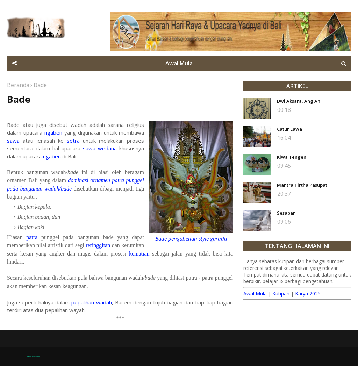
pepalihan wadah (91, 302)
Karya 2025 (308, 293)
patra (31, 237)
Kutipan (280, 293)
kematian (139, 254)
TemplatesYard (33, 356)
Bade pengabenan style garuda (191, 238)
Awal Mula (255, 293)
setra (73, 140)
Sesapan (286, 213)
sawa (13, 140)
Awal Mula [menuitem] (179, 63)
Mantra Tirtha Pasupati (303, 185)
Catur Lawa (289, 129)
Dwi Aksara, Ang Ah (298, 101)
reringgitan (98, 245)
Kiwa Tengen (291, 157)
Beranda (18, 85)
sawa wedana (100, 148)
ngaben (53, 132)
